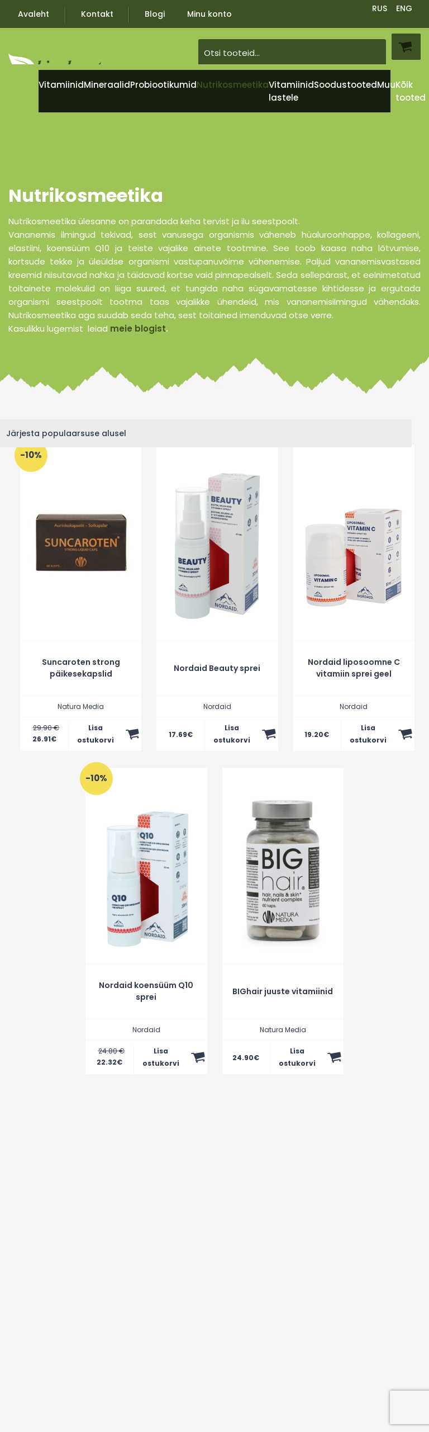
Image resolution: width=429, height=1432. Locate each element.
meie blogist (138, 328)
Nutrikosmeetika (233, 85)
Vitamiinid (61, 85)
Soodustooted (345, 85)
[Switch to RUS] (380, 8)
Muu (386, 85)
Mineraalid (107, 85)
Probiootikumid (163, 85)
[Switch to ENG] (404, 8)
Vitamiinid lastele (291, 91)
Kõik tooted (410, 91)
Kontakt (97, 14)
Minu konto (209, 14)
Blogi (155, 14)
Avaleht (33, 14)
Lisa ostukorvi (95, 734)
